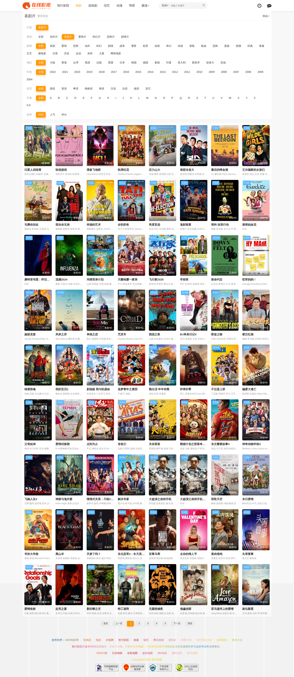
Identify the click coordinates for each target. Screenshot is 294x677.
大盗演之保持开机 (160, 499)
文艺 (29, 53)
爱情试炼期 (63, 444)
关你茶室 (154, 444)
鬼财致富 (185, 224)
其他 (223, 62)
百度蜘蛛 (117, 653)
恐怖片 (111, 36)
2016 (126, 71)
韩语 (101, 88)
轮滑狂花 (123, 169)
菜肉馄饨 (216, 553)
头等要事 (248, 553)
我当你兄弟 (63, 224)
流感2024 (61, 279)
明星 (132, 5)
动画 (157, 45)
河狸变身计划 (95, 279)
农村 (90, 53)
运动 (78, 53)
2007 (236, 71)
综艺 (107, 5)
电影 (79, 5)
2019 (89, 71)
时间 (41, 114)
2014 (150, 71)
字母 (29, 97)
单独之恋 (92, 334)
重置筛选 (43, 15)
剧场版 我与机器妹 (98, 389)
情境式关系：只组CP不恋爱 (104, 499)
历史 (66, 53)
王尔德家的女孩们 (253, 169)
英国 (110, 62)
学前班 (184, 279)
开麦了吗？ (94, 553)
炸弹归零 (185, 389)
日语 (113, 88)
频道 (145, 5)
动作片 (54, 36)
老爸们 (122, 444)
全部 (41, 36)
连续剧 (92, 5)
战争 (122, 45)
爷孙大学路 (31, 553)
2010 (199, 71)
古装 (55, 53)
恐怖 (75, 45)
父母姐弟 (30, 444)
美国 (87, 62)
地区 (29, 62)
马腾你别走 (31, 224)
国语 (52, 88)
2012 (175, 71)
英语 (64, 88)
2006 (248, 71)
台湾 (75, 62)
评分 (64, 114)
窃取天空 (216, 499)
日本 (122, 62)
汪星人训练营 (32, 169)
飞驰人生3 (30, 499)
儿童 (101, 53)
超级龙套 (30, 334)
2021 (65, 71)
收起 (266, 15)
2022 (53, 71)
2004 (29, 79)
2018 (102, 71)
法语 (125, 88)
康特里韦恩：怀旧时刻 (38, 279)
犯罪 (145, 45)
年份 (29, 71)
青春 (261, 45)
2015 (138, 71)
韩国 (133, 62)
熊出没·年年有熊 (159, 389)
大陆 (52, 62)
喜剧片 (42, 27)
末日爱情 (248, 499)
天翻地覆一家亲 (127, 279)
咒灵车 (122, 334)
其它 (148, 88)
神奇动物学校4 (251, 444)
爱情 (64, 45)
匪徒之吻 (216, 334)
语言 (29, 88)
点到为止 (92, 444)
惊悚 (238, 45)
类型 (29, 36)
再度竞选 (154, 224)
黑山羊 (60, 553)
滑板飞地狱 (94, 169)
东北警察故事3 (220, 444)
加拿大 (210, 62)
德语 (136, 88)
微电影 (42, 53)
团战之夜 (154, 334)
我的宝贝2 (62, 389)
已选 (29, 27)
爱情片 (82, 36)
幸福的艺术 (94, 224)
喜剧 (52, 45)
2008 (224, 71)
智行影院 (63, 5)
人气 (52, 114)
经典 (250, 45)
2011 (187, 71)
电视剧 (87, 639)
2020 (77, 71)
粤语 (75, 88)
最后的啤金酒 (219, 169)
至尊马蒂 (154, 553)
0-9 (28, 105)
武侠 (180, 45)
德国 (145, 62)
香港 (64, 62)
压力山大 (154, 169)
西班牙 (196, 62)
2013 (163, 71)
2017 (114, 71)
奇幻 (168, 45)
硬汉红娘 (248, 334)
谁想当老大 (187, 169)
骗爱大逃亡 (249, 389)
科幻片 (96, 36)
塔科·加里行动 (220, 224)
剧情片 (125, 36)
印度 (168, 62)
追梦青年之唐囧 (127, 389)
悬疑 (227, 45)
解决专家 (123, 499)
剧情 (29, 45)
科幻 (99, 45)
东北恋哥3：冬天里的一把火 (135, 553)
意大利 (182, 62)
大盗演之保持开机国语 (194, 499)
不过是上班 (218, 389)
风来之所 (61, 334)
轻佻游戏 (61, 169)
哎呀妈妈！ (249, 279)
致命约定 (216, 279)
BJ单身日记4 (188, 334)
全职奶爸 (123, 224)
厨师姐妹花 (249, 224)
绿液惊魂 (30, 389)
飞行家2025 (156, 279)
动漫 (119, 5)
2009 (211, 71)
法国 (99, 62)
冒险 (192, 45)
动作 (87, 45)
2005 (260, 71)
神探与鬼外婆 (64, 499)
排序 (29, 114)
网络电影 (116, 53)
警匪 (133, 45)
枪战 (203, 45)
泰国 (157, 62)
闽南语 (89, 88)
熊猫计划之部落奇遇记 (194, 444)
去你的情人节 (188, 553)
